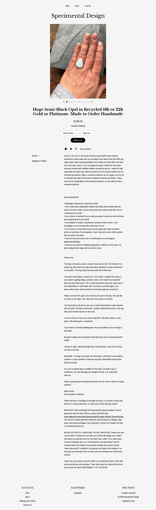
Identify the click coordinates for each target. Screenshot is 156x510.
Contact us (27, 505)
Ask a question (85, 149)
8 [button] (84, 101)
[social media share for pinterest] (76, 149)
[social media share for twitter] (71, 149)
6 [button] (79, 101)
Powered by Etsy (128, 501)
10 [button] (89, 101)
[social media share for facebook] (66, 149)
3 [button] (71, 101)
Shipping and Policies (27, 501)
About (77, 5)
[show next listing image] (92, 102)
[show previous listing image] (63, 102)
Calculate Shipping (78, 125)
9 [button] (86, 101)
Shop (67, 5)
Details (35, 155)
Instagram (78, 492)
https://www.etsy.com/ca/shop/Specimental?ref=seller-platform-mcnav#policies (94, 416)
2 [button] (69, 101)
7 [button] (81, 101)
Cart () (88, 5)
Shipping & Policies (39, 161)
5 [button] (76, 101)
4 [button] (74, 101)
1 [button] (66, 101)
